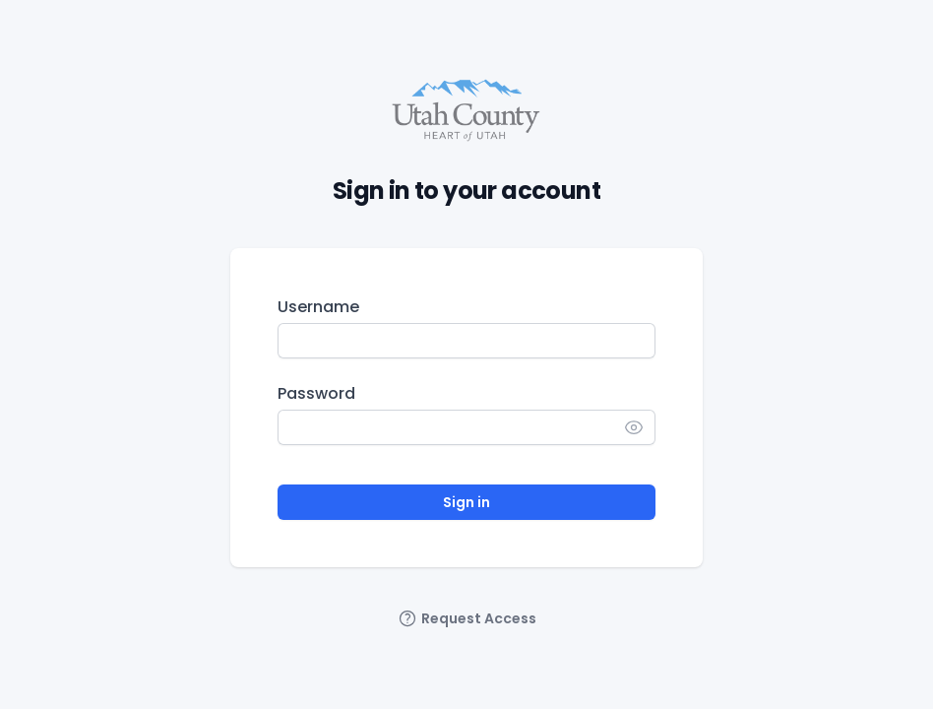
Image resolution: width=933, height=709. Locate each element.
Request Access (467, 618)
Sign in (466, 502)
